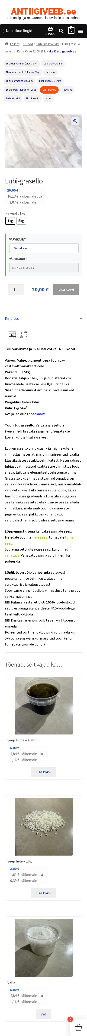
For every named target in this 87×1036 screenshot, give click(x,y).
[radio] (10, 220)
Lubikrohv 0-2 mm (53, 63)
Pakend (11, 213)
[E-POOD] (50, 29)
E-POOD (50, 34)
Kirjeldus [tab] (12, 318)
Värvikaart (17, 239)
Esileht (14, 44)
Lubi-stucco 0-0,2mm (50, 80)
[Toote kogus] (16, 289)
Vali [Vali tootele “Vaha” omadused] (44, 1014)
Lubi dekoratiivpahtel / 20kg (21, 89)
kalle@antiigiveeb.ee (61, 51)
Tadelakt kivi (13, 98)
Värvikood (18, 259)
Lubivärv (50, 72)
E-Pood (28, 44)
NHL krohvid (32, 98)
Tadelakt (67, 89)
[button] (75, 121)
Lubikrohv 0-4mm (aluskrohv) (21, 63)
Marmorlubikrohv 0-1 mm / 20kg (22, 72)
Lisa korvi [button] (43, 772)
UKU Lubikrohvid (47, 44)
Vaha (48, 98)
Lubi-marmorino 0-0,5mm (19, 80)
